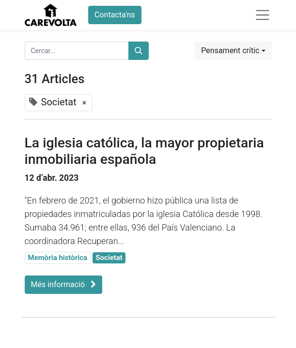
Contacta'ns (114, 14)
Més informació (63, 284)
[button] (233, 51)
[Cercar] (138, 51)
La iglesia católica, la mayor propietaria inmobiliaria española (144, 151)
